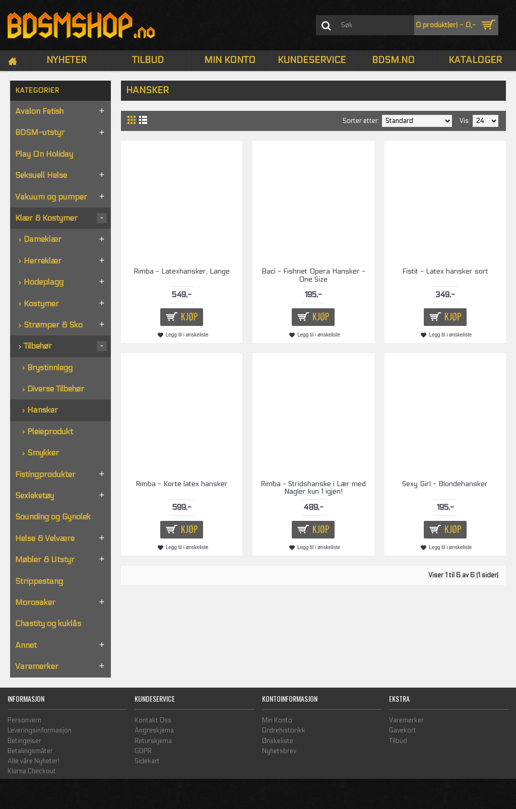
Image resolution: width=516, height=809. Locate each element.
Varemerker (406, 720)
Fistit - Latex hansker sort (445, 271)
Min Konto (277, 720)
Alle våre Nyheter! (33, 761)
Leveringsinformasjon (40, 730)
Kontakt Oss (153, 720)
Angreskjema (154, 730)
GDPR (143, 751)
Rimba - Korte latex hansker (182, 484)
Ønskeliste (277, 741)
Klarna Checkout (32, 771)
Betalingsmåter (30, 751)
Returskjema (153, 741)
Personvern (24, 720)
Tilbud (398, 741)
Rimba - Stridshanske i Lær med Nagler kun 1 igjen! (313, 488)
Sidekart (147, 761)
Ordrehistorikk (283, 730)
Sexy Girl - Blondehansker (445, 484)
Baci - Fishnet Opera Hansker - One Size (313, 275)
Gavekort (402, 730)
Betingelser (24, 741)
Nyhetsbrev (279, 751)
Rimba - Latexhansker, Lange (182, 271)
